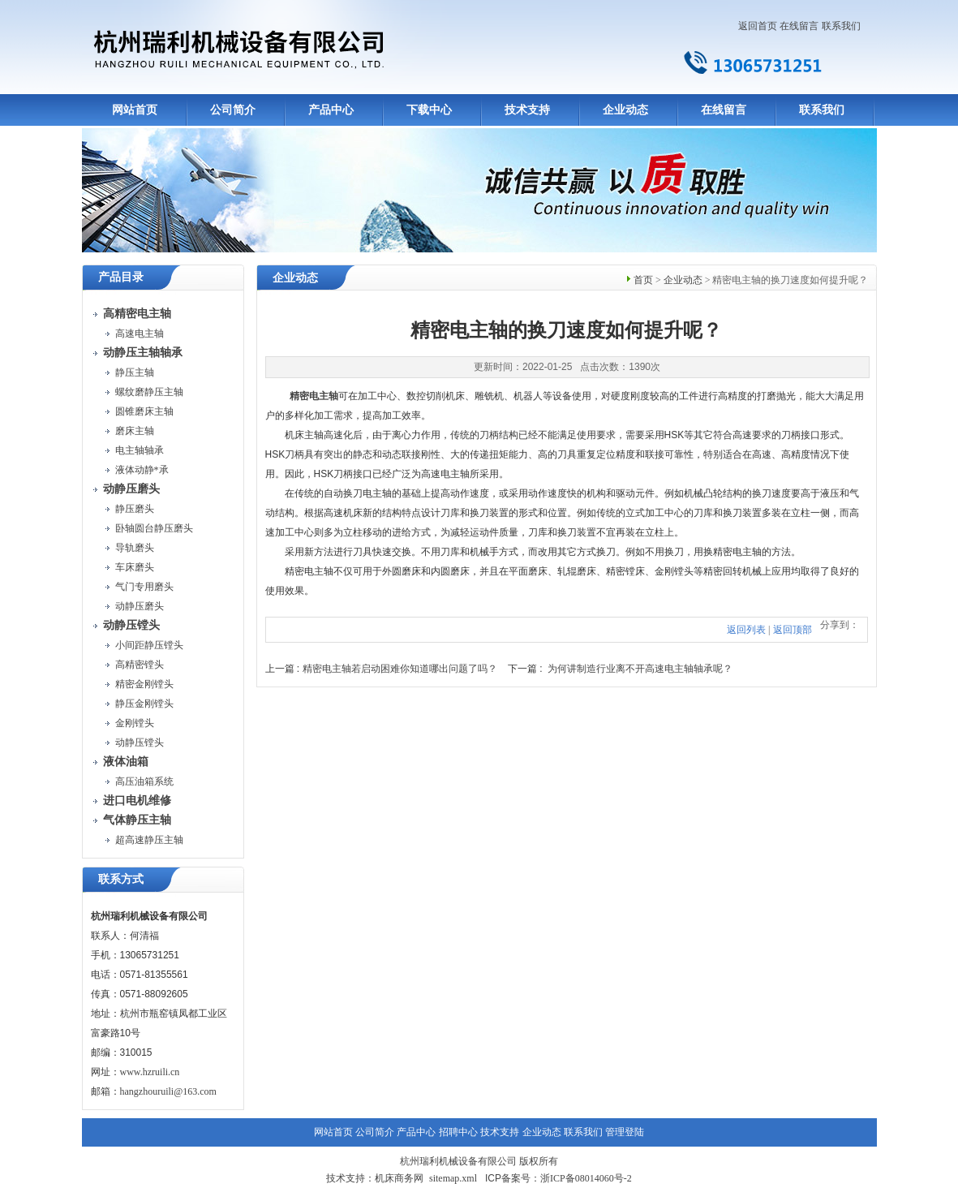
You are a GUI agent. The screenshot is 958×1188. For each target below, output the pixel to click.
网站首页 (134, 110)
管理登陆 (624, 1132)
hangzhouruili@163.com (168, 1091)
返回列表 (746, 629)
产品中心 (331, 110)
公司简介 (233, 110)
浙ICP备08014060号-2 (586, 1178)
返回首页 (757, 26)
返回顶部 (792, 629)
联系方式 (121, 879)
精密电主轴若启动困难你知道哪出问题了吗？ (400, 668)
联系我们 (841, 26)
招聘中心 (458, 1132)
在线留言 (799, 26)
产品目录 (121, 277)
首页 (643, 280)
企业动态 (625, 110)
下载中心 (429, 110)
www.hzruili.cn (150, 1072)
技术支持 (527, 110)
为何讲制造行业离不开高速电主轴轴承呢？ (640, 668)
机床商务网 (399, 1178)
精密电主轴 (314, 396)
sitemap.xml (453, 1178)
